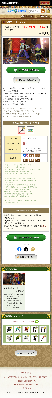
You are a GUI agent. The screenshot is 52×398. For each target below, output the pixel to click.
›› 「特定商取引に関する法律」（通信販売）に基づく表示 (26, 377)
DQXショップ (17, 11)
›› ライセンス (26, 388)
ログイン (45, 3)
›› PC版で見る (26, 373)
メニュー (3, 11)
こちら (43, 226)
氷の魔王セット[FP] (11, 288)
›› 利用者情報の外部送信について (26, 384)
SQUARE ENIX (10, 3)
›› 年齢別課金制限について (26, 381)
